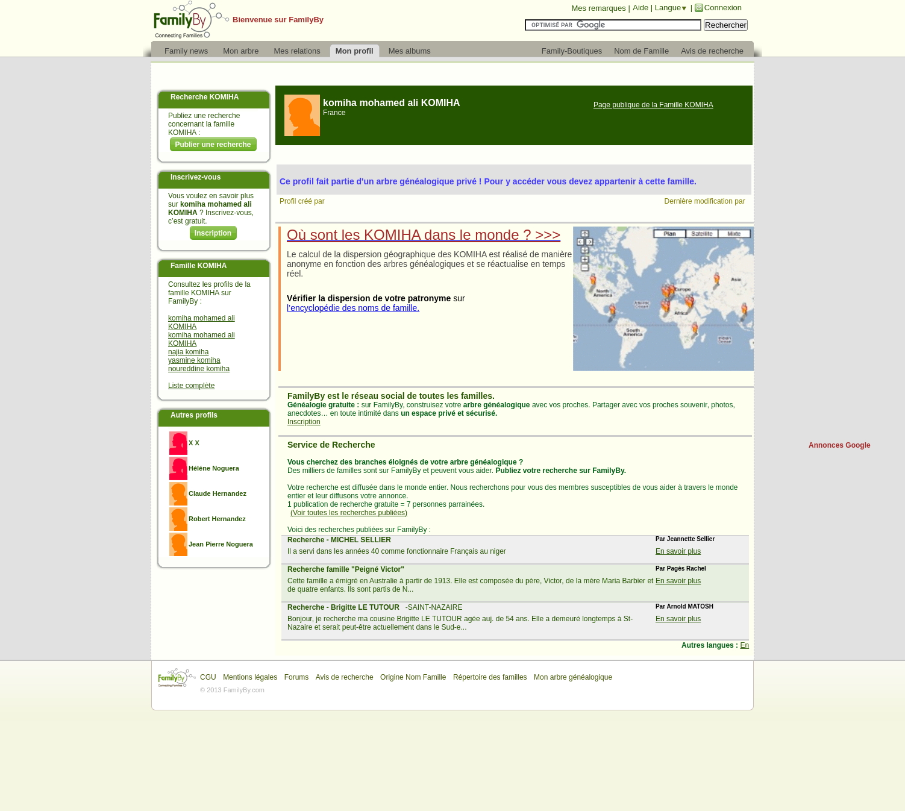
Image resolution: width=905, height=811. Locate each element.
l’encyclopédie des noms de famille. (353, 308)
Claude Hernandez (217, 493)
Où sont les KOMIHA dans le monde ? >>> (423, 235)
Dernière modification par (706, 201)
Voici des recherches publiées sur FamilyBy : (359, 529)
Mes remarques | (600, 8)
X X (194, 442)
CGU (208, 677)
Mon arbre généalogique (573, 677)
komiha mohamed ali (391, 103)
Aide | (644, 7)
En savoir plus (678, 551)
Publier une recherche (213, 144)
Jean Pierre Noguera (221, 544)
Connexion (723, 7)
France (334, 112)
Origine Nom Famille (413, 677)
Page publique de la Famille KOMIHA (653, 105)
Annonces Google (840, 445)
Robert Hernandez (217, 518)
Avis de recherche (345, 677)
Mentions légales (250, 677)
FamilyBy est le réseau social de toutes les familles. (391, 396)
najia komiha (188, 352)
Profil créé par (303, 201)
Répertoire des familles (490, 677)
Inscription (213, 233)
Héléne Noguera (214, 468)
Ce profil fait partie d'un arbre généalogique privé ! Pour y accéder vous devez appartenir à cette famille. (488, 181)
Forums (296, 677)
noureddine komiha (199, 369)
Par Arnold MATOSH (684, 606)
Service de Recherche (331, 444)
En (744, 645)
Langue (668, 7)
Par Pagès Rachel (681, 568)
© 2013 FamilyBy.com (232, 690)
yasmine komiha (194, 360)
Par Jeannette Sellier (685, 539)
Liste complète (191, 385)
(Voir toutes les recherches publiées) (348, 513)
